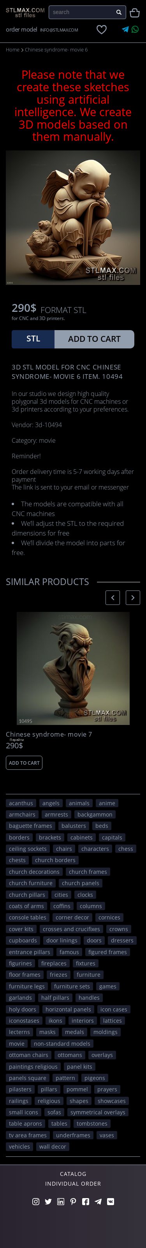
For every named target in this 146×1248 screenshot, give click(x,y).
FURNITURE (88, 974)
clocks (85, 894)
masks (47, 1032)
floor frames (24, 974)
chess (125, 848)
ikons (55, 1020)
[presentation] (113, 597)
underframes (73, 1135)
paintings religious (33, 1066)
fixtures (85, 963)
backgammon (95, 814)
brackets (50, 837)
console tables (27, 917)
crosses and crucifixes (71, 929)
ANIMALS (79, 803)
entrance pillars (29, 952)
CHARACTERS (95, 848)
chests (17, 860)
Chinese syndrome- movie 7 (49, 734)
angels (51, 803)
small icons (23, 1112)
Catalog (73, 1173)
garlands (20, 997)
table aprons (25, 1123)
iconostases (24, 1020)
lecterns (19, 1032)
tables (59, 1123)
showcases (112, 1101)
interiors (83, 1020)
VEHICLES (19, 1146)
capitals (112, 837)
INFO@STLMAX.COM (59, 30)
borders (19, 837)
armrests (56, 814)
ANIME (107, 803)
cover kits (21, 929)
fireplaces (54, 963)
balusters (74, 825)
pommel (77, 1089)
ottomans (70, 1055)
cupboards (23, 940)
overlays (102, 1055)
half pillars (55, 997)
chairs (64, 848)
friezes (58, 974)
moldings (105, 1032)
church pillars (27, 894)
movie (17, 1043)
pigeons (94, 1078)
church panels (80, 883)
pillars (49, 1089)
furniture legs (27, 986)
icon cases (113, 1009)
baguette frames (30, 825)
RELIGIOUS (49, 1101)
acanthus (21, 803)
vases (107, 1135)
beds (101, 825)
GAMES (107, 986)
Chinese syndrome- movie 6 (56, 49)
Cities (61, 894)
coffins (61, 906)
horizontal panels (68, 1009)
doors (94, 940)
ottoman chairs (28, 1055)
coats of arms (26, 906)
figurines (20, 963)
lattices (112, 1020)
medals (74, 1032)
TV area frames (28, 1135)
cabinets (81, 837)
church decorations (34, 871)
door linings (61, 940)
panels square (27, 1078)
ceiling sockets (28, 848)
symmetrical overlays (97, 1112)
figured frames (107, 952)
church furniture (31, 883)
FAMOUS (69, 952)
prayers (107, 1089)
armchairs (22, 814)
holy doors (22, 1009)
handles (89, 997)
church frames (88, 871)
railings (18, 1101)
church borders (55, 860)
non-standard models (62, 1043)
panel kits (79, 1066)
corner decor (72, 917)
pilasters (20, 1089)
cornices (109, 917)
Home (12, 49)
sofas (54, 1112)
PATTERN (65, 1078)
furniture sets (72, 986)
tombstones (92, 1123)
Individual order (73, 1183)
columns (91, 906)
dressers (122, 940)
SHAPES (79, 1101)
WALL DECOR (52, 1146)
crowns (118, 929)
